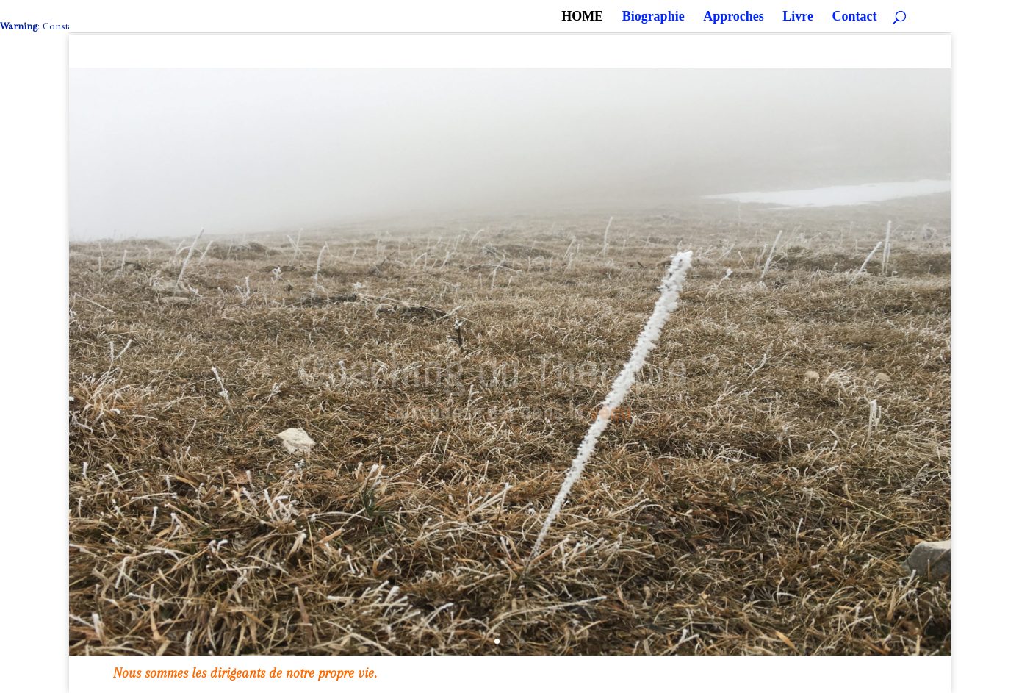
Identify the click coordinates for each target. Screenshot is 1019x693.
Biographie (653, 17)
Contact (854, 17)
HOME (582, 17)
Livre (797, 17)
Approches (733, 17)
